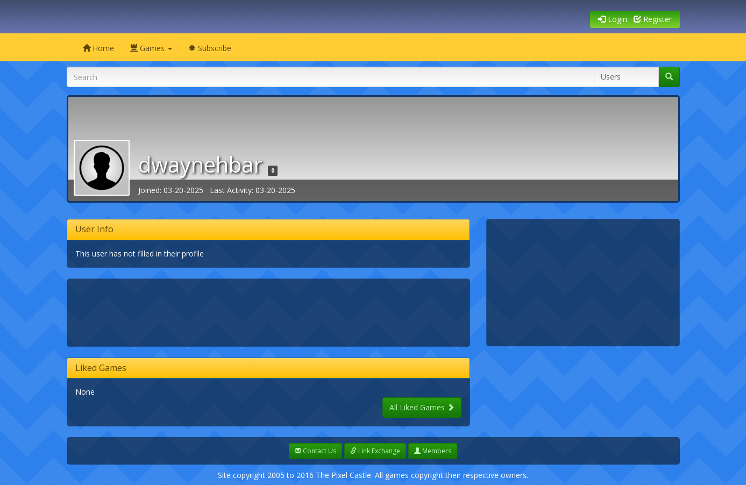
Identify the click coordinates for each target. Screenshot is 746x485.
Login (612, 19)
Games (151, 48)
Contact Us (315, 450)
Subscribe (209, 48)
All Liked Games (421, 407)
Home (98, 48)
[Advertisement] (271, 311)
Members (432, 450)
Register (653, 19)
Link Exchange (375, 450)
